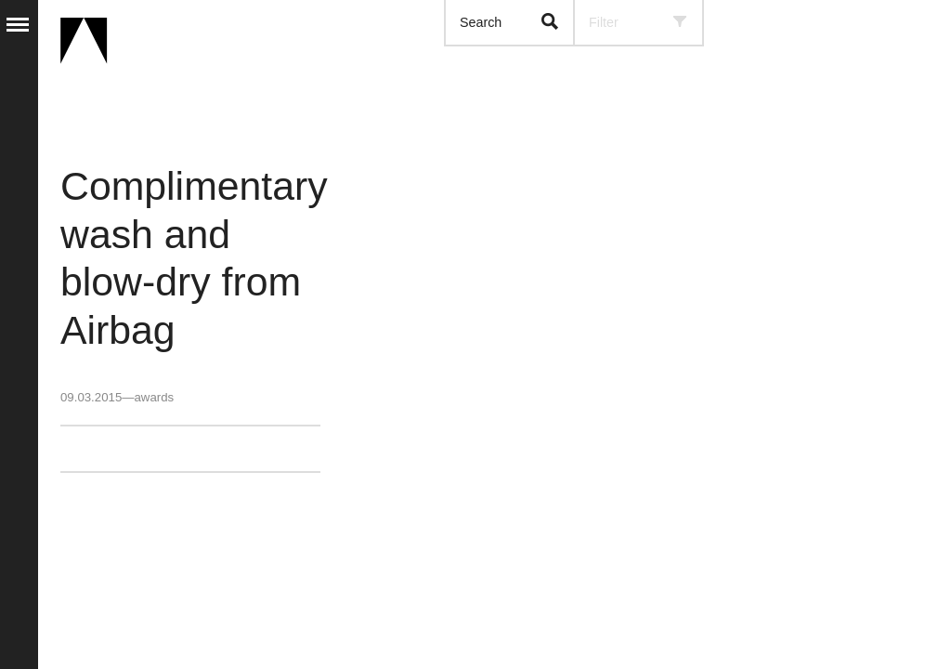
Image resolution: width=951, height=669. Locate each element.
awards (154, 397)
